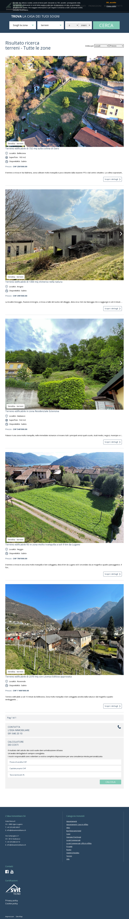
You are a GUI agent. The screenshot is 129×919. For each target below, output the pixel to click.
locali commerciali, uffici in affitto (79, 843)
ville (68, 859)
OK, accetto (111, 3)
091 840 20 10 (15, 733)
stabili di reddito (72, 853)
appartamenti (71, 821)
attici (68, 827)
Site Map (19, 916)
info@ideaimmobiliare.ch (16, 830)
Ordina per (89, 46)
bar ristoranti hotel (73, 831)
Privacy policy (11, 900)
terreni (69, 856)
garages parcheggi (73, 837)
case (68, 834)
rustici (68, 850)
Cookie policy (11, 903)
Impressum (9, 916)
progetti (69, 846)
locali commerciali (73, 840)
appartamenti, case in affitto (77, 824)
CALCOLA (110, 781)
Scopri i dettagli (112, 179)
